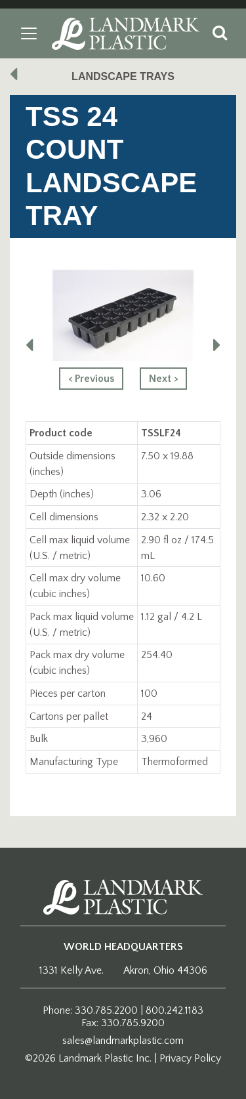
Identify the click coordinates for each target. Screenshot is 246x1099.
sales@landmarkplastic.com (123, 1041)
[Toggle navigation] (28, 33)
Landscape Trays (123, 76)
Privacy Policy (190, 1058)
